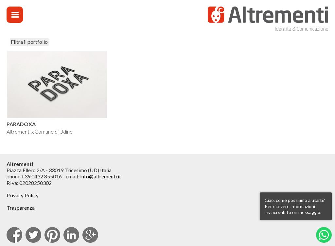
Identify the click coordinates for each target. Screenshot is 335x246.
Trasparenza (21, 208)
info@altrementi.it (100, 176)
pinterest (52, 235)
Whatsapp (324, 235)
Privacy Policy (23, 195)
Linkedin (71, 235)
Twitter (33, 235)
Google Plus (90, 235)
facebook (14, 235)
